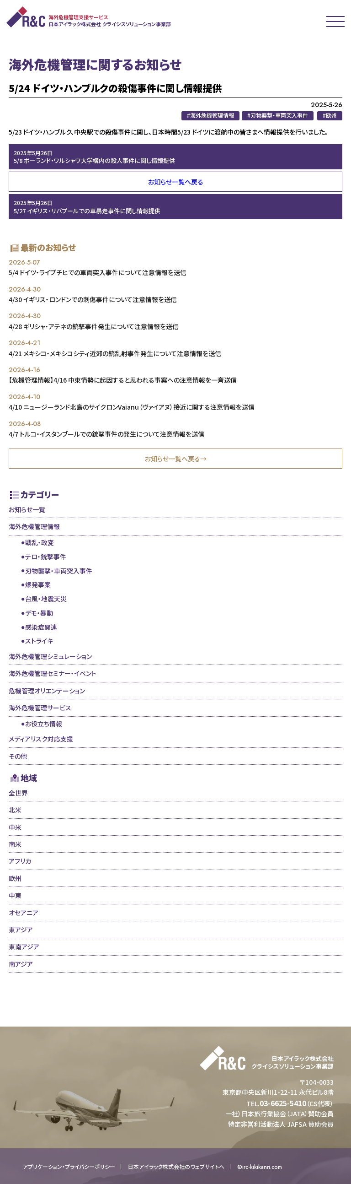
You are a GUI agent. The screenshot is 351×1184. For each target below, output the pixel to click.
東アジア (21, 929)
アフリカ (20, 860)
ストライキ (39, 640)
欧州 (15, 878)
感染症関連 (41, 627)
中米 (15, 827)
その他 (18, 756)
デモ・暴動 (39, 612)
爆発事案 (38, 584)
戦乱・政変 (39, 542)
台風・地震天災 (46, 598)
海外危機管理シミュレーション (50, 656)
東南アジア (24, 946)
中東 (15, 895)
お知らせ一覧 (27, 509)
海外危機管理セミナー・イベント (52, 673)
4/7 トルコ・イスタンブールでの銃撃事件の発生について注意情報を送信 (106, 433)
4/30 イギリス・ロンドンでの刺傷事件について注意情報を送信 (93, 299)
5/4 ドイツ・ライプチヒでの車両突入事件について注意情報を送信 (97, 272)
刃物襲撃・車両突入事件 (58, 570)
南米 (15, 844)
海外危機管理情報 (34, 526)
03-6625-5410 (283, 1103)
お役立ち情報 (43, 723)
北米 (15, 809)
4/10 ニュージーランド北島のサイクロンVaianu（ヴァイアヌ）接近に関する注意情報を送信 (132, 406)
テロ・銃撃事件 (45, 556)
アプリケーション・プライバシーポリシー (69, 1166)
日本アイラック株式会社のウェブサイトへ (176, 1166)
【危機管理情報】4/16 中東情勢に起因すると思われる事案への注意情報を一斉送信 (123, 379)
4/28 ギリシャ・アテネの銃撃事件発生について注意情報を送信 (94, 326)
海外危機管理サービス (40, 707)
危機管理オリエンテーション (47, 690)
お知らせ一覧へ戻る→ (176, 458)
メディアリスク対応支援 (41, 738)
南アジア (21, 963)
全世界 (18, 792)
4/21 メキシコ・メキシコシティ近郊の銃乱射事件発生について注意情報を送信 (115, 353)
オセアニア (23, 912)
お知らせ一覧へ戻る (175, 181)
